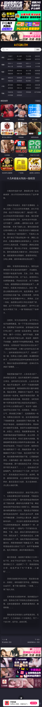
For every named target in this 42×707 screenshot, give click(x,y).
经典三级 (19, 73)
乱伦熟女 (28, 73)
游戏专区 (37, 56)
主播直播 (28, 66)
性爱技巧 (37, 88)
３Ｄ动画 (37, 63)
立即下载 (33, 703)
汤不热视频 (37, 92)
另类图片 (37, 81)
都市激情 (10, 85)
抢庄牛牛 (37, 59)
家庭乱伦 (19, 85)
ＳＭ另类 (37, 66)
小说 (3, 86)
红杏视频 (10, 95)
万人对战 (28, 56)
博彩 (3, 57)
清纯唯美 (19, 81)
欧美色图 (28, 78)
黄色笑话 (28, 88)
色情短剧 (19, 95)
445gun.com (21, 45)
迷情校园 (10, 88)
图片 (3, 79)
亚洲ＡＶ (10, 63)
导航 (3, 93)
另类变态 (37, 73)
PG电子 (10, 56)
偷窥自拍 (10, 78)
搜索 (38, 49)
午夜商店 (19, 92)
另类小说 (19, 88)
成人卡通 (28, 70)
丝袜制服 (19, 66)
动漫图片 (37, 78)
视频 (3, 65)
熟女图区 (28, 81)
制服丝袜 (10, 73)
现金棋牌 (28, 59)
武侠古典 (37, 85)
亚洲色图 (19, 78)
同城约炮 (10, 92)
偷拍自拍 (19, 70)
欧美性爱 (37, 70)
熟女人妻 (10, 66)
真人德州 (19, 56)
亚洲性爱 (10, 70)
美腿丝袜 (10, 81)
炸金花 (19, 59)
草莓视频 (28, 92)
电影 (3, 72)
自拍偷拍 (19, 63)
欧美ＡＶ (28, 63)
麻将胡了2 (10, 59)
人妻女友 (28, 85)
